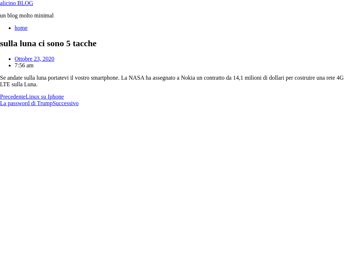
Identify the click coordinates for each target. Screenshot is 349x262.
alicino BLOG (16, 3)
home (21, 28)
